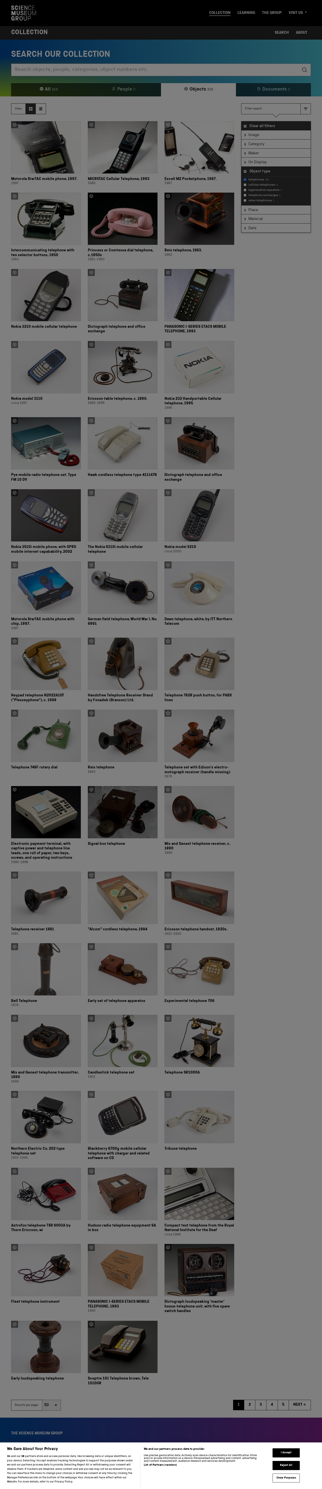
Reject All (286, 1472)
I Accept (286, 1460)
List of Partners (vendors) (160, 1472)
